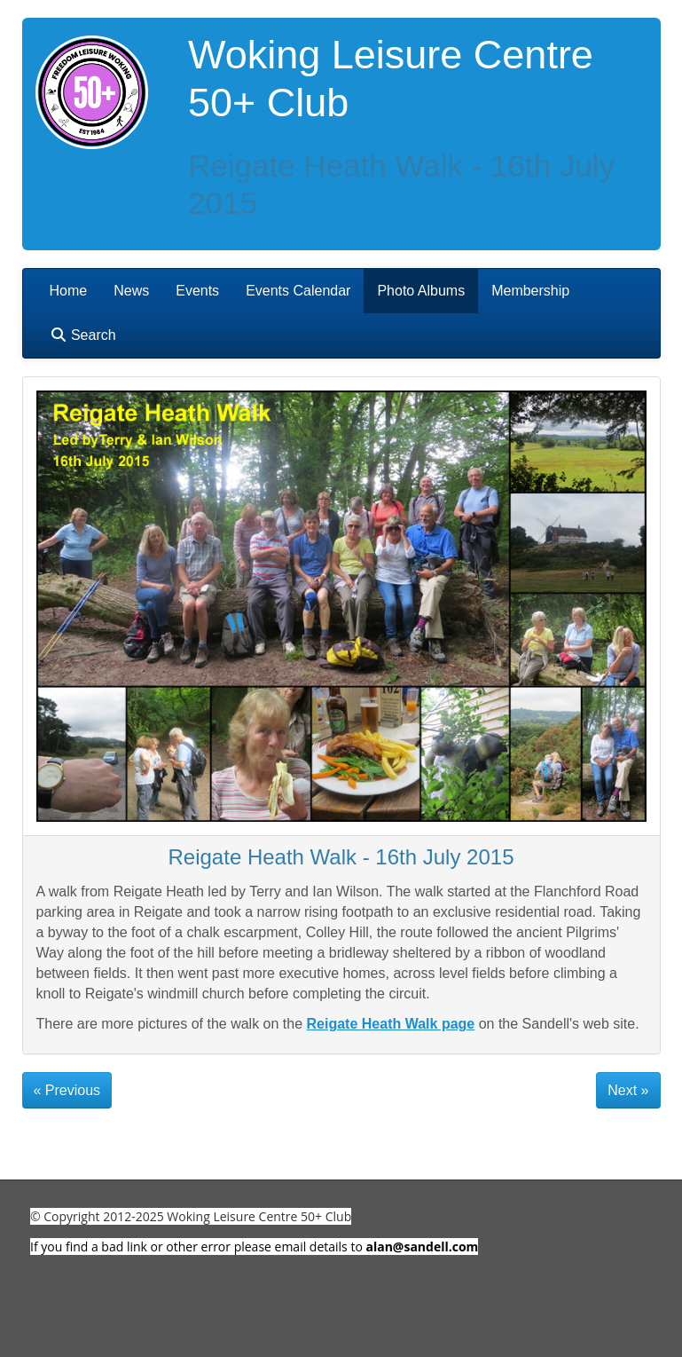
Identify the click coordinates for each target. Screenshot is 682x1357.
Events (197, 290)
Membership (530, 290)
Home (69, 290)
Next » (628, 1090)
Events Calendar (298, 290)
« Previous (67, 1090)
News (131, 290)
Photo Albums (421, 290)
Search (83, 335)
